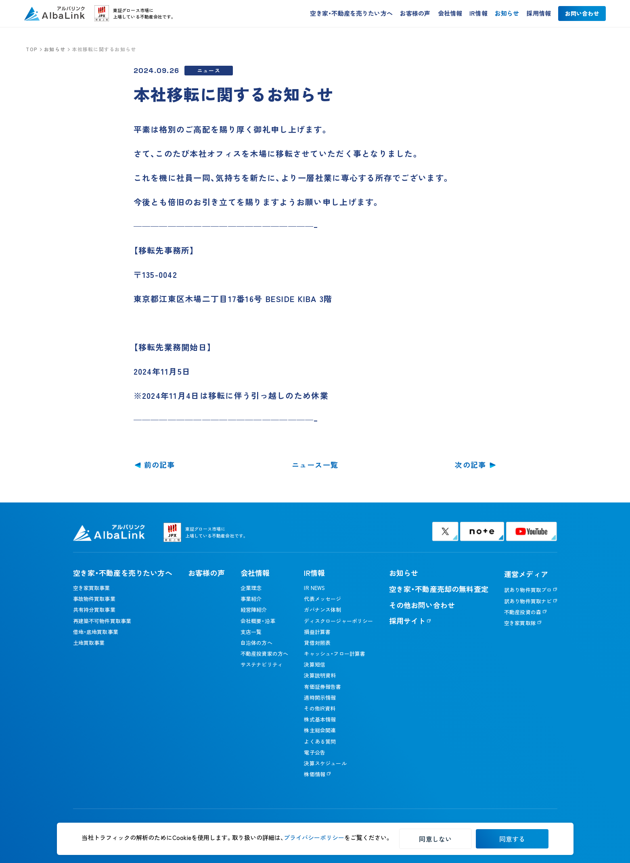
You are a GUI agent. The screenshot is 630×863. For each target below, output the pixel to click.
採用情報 (538, 14)
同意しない (435, 839)
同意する (512, 839)
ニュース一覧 (315, 464)
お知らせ (507, 14)
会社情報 (450, 14)
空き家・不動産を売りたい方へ (351, 14)
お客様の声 (415, 14)
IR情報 (478, 14)
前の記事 (159, 464)
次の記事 (470, 464)
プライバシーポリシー (314, 837)
